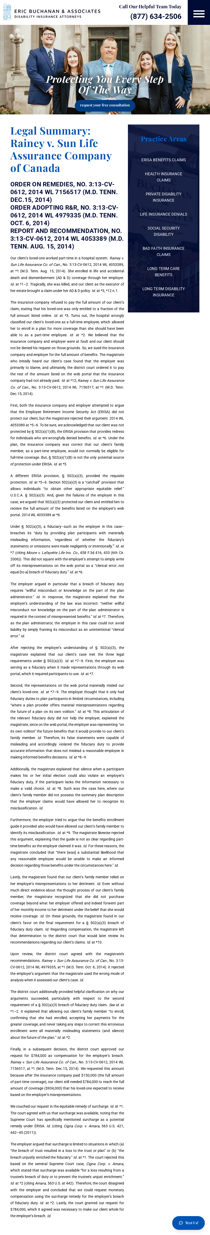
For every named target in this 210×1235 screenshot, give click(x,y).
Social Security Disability (164, 231)
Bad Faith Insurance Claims (164, 251)
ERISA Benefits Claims (163, 160)
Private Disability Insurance (164, 197)
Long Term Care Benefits (163, 271)
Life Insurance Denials (163, 214)
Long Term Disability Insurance (163, 292)
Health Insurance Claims (163, 177)
